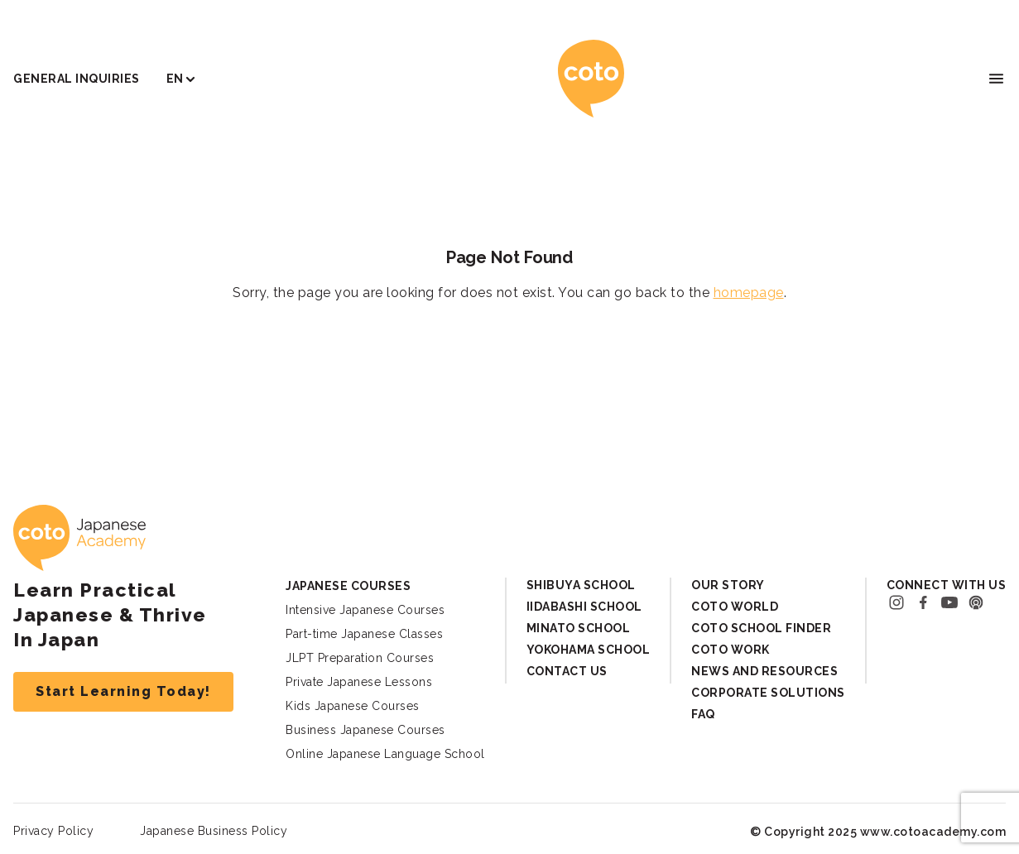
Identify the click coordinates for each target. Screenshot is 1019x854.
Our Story (728, 585)
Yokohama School (588, 649)
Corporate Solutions (768, 692)
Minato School (578, 628)
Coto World (734, 606)
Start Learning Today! (123, 691)
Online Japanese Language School (385, 753)
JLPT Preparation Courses (360, 657)
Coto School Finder (761, 628)
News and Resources (764, 671)
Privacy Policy (53, 830)
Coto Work (730, 649)
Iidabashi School (584, 606)
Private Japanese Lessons (359, 681)
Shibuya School (581, 585)
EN (175, 78)
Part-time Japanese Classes (364, 633)
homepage (749, 292)
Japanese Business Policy (213, 830)
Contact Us (567, 671)
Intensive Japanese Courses (365, 610)
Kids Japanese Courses (353, 705)
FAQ (703, 714)
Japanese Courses (348, 586)
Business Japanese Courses (365, 729)
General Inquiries (76, 78)
